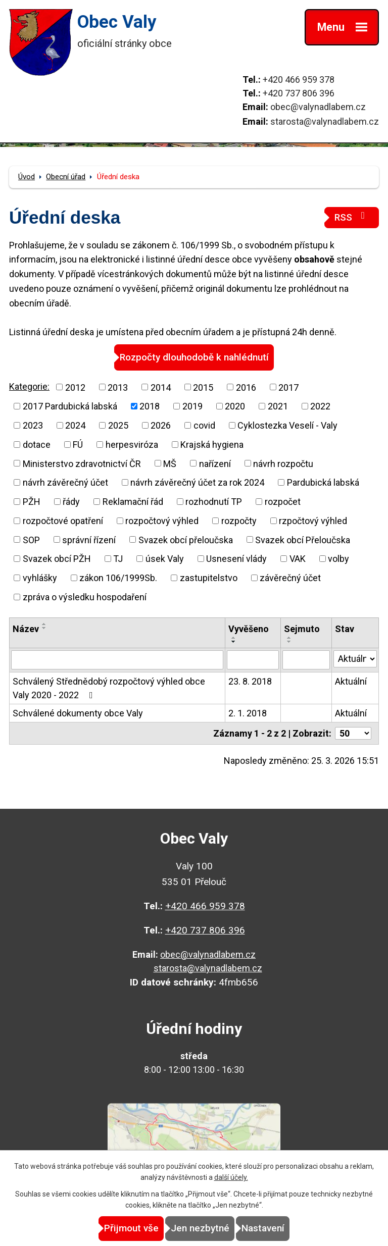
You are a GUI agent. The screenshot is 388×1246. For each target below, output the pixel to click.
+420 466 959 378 (298, 79)
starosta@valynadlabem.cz (324, 121)
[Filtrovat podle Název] (117, 659)
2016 (246, 387)
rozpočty (239, 520)
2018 (149, 406)
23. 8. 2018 (250, 681)
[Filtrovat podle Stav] (355, 658)
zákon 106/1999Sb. (118, 578)
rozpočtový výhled (162, 520)
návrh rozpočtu (283, 463)
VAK (297, 558)
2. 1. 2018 (247, 713)
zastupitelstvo (208, 578)
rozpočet (283, 501)
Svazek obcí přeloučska (185, 539)
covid (204, 425)
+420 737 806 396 (298, 93)
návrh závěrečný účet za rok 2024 (197, 482)
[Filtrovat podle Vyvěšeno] (253, 659)
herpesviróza (132, 444)
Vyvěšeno (248, 629)
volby (338, 558)
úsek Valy (165, 558)
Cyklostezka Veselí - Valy (287, 425)
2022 (320, 406)
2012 (75, 387)
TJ (118, 558)
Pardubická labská (323, 482)
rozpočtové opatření (63, 520)
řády (71, 501)
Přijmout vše (131, 1228)
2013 (118, 387)
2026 (161, 425)
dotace (37, 444)
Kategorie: (29, 386)
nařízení (215, 463)
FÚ (78, 444)
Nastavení (262, 1228)
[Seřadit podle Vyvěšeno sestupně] (233, 642)
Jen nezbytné (200, 1228)
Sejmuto (302, 629)
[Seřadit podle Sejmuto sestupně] (289, 642)
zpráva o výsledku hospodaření (85, 597)
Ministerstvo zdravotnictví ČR (82, 463)
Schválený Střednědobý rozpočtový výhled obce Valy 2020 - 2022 (109, 688)
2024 (75, 425)
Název (26, 629)
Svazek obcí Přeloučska (302, 539)
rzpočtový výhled (313, 520)
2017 (288, 387)
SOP (31, 539)
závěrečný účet (290, 578)
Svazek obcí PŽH (57, 558)
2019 (192, 406)
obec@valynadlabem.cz (318, 106)
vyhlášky (40, 578)
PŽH (31, 501)
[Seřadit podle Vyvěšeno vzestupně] (233, 638)
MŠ (169, 463)
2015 (203, 387)
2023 (33, 425)
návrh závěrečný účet (65, 482)
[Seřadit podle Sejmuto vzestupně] (289, 638)
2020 (235, 406)
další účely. (231, 1177)
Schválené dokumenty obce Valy (78, 713)
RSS (351, 217)
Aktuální (351, 681)
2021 (278, 406)
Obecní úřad (65, 176)
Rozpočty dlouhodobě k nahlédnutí (194, 357)
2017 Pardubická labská (70, 406)
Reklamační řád (133, 501)
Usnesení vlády (236, 558)
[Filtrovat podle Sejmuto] (306, 659)
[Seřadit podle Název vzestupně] (44, 624)
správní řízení (89, 539)
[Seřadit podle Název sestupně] (44, 628)
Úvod (26, 176)
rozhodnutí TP (213, 501)
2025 (118, 425)
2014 (161, 387)
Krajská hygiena (212, 444)
